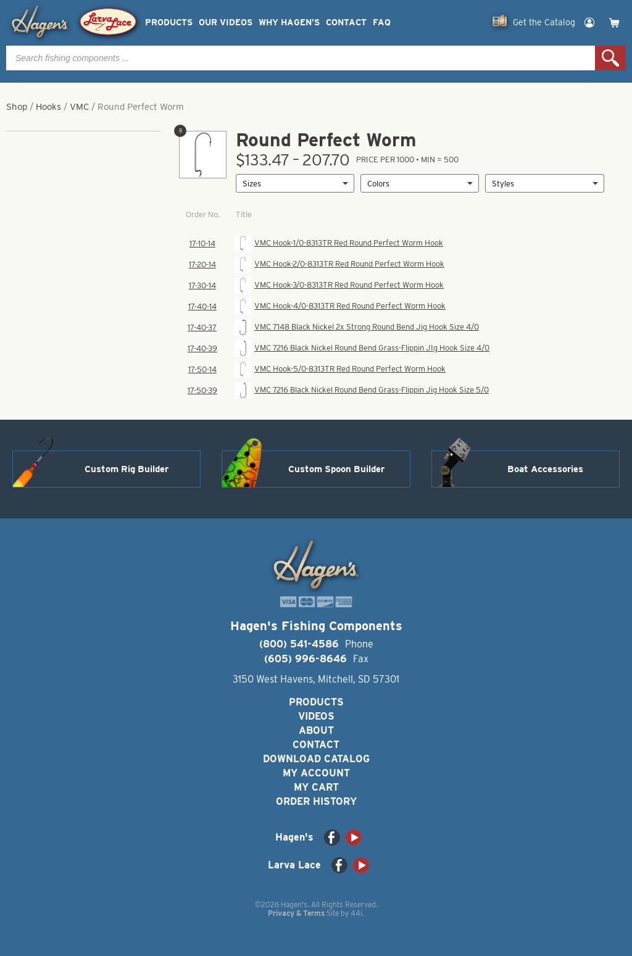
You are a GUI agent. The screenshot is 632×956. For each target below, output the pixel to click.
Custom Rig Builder (126, 469)
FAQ (382, 22)
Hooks (48, 106)
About (316, 730)
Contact (346, 22)
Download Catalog (316, 759)
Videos (316, 716)
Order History (316, 801)
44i (356, 913)
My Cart (316, 787)
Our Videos (225, 22)
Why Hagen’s (289, 22)
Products (169, 22)
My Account (316, 773)
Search (610, 58)
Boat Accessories (545, 469)
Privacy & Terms (296, 913)
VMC (79, 106)
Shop (16, 106)
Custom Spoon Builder (336, 469)
